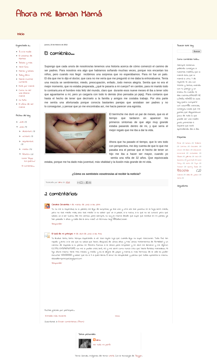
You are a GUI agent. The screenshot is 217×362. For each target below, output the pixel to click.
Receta (183, 170)
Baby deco (24, 75)
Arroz (179, 143)
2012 (22, 127)
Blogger (138, 356)
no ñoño (23, 100)
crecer (179, 150)
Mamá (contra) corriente (26, 80)
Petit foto (23, 67)
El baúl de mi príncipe (62, 234)
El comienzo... (28, 166)
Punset (180, 167)
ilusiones (180, 160)
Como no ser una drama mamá (25, 93)
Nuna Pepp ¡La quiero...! (28, 159)
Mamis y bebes (26, 71)
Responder (57, 224)
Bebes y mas (25, 63)
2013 (22, 122)
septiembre (27, 141)
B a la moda (25, 52)
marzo (25, 149)
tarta (179, 178)
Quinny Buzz (192, 167)
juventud (190, 160)
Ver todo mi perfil (101, 345)
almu (98, 340)
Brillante (198, 143)
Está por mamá (26, 86)
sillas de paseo (192, 174)
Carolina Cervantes (60, 204)
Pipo (196, 163)
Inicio (20, 34)
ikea (196, 156)
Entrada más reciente (55, 316)
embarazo (194, 153)
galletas (188, 156)
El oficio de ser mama (26, 105)
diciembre (27, 131)
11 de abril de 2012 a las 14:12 (88, 234)
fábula (179, 156)
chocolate (194, 146)
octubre (26, 136)
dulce (188, 150)
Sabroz (180, 174)
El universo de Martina (25, 57)
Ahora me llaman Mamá (59, 14)
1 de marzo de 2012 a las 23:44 (85, 204)
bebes (188, 143)
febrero (26, 154)
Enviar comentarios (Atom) (71, 321)
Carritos (183, 146)
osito (188, 163)
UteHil (111, 356)
